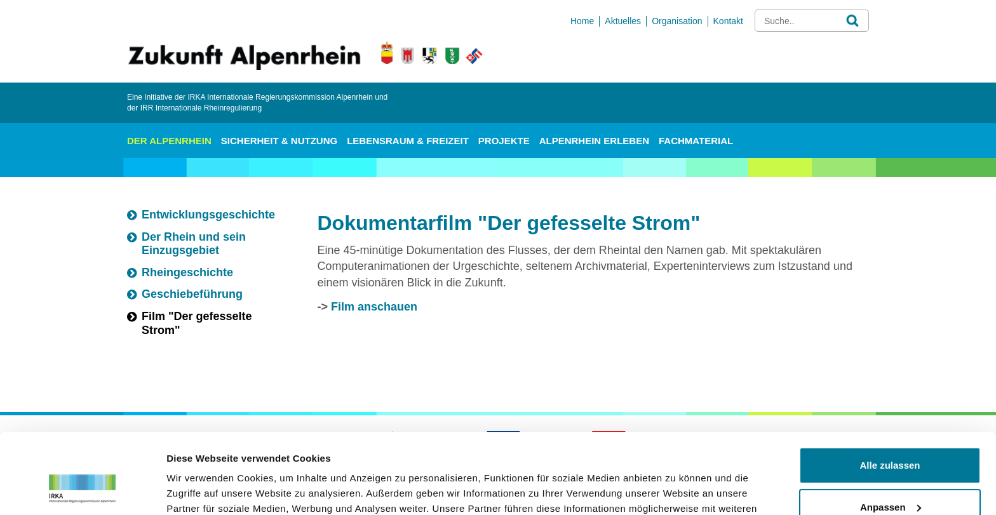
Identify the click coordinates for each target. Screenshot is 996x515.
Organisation (677, 21)
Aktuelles (623, 21)
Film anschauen (374, 306)
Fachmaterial (696, 140)
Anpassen (890, 437)
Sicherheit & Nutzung (279, 140)
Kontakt (728, 21)
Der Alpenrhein (169, 140)
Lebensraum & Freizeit (408, 140)
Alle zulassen (889, 396)
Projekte (504, 140)
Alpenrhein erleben (594, 140)
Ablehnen (890, 479)
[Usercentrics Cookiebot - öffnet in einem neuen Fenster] (82, 490)
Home (582, 21)
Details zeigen (198, 490)
